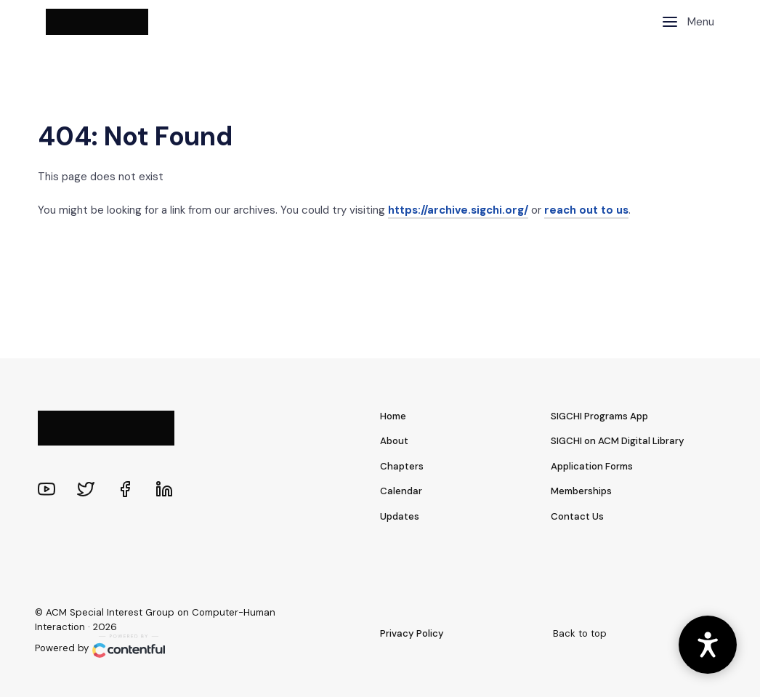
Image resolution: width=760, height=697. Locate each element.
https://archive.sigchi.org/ (458, 210)
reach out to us (586, 210)
